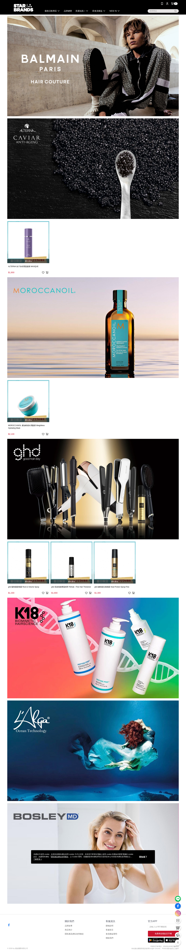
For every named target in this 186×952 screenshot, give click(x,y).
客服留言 (109, 930)
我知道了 (143, 857)
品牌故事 (68, 926)
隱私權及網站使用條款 (74, 934)
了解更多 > (37, 859)
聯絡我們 (109, 938)
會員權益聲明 (111, 934)
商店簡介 (68, 930)
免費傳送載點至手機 (163, 934)
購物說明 (109, 926)
